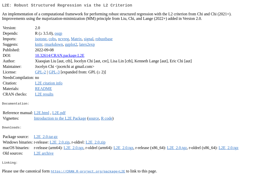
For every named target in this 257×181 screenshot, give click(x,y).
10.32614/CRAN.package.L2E (59, 56)
